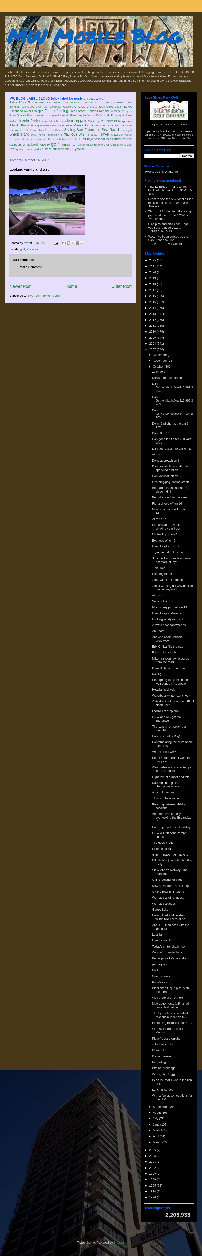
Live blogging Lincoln (166, 546)
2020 (153, 272)
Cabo (31, 106)
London (43, 121)
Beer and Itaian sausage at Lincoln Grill (170, 489)
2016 (153, 296)
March (157, 1142)
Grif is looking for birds (167, 879)
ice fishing (78, 144)
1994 (153, 1191)
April (156, 1136)
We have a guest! (164, 903)
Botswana (117, 102)
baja (90, 139)
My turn (157, 970)
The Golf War (74, 134)
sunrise (47, 149)
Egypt (128, 106)
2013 (153, 313)
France (91, 111)
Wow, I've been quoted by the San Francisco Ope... (168, 238)
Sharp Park (19, 134)
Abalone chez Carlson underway (167, 638)
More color (159, 1050)
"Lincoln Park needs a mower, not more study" (172, 560)
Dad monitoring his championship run (166, 784)
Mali (52, 121)
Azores (105, 102)
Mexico (61, 121)
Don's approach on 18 (167, 377)
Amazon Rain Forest (48, 102)
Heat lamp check (163, 689)
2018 (153, 284)
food (34, 144)
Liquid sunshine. (163, 940)
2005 (153, 1155)
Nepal (38, 125)
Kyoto (121, 115)
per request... (161, 964)
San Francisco (88, 130)
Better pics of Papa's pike (169, 958)
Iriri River (71, 115)
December (160, 355)
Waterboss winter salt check (171, 695)
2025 (153, 260)
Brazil (128, 102)
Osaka (78, 125)
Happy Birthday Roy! (166, 736)
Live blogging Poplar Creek (170, 482)
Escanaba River (20, 111)
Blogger (119, 1242)
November (160, 360)
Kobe (114, 115)
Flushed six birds (163, 848)
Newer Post (20, 286)
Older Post (121, 286)
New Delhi (50, 125)
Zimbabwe (61, 138)
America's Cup (91, 102)
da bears (15, 144)
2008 (153, 343)
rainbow (118, 144)
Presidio (32, 249)
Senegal (126, 130)
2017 (153, 290)
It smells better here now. (169, 668)
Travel (104, 134)
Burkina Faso (17, 106)
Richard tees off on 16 (167, 503)
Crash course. (161, 976)
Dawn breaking (162, 1056)
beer (117, 139)
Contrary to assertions (167, 952)
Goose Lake (160, 909)
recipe (128, 144)
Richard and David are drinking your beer (167, 526)
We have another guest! (168, 897)
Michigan (76, 120)
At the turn (159, 454)
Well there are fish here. (168, 997)
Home (71, 286)
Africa (13, 102)
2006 (153, 1150)
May (156, 1130)
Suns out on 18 (162, 601)
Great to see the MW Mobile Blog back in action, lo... (170, 201)
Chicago (79, 106)
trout (65, 149)
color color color (163, 1044)
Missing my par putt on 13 (169, 607)
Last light (158, 934)
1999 (153, 1173)
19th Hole (158, 371)
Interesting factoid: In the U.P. (172, 1023)
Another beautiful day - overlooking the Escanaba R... (171, 817)
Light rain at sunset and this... (172, 777)
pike (97, 144)
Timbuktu (91, 134)
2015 (153, 302)
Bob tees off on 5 (163, 540)
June (156, 1124)
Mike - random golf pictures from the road (170, 660)
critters (127, 139)
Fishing (62, 111)
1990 (153, 1197)
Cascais (68, 106)
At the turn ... (160, 519)
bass (109, 139)
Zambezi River (46, 139)
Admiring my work (164, 751)
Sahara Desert (54, 130)
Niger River (65, 125)
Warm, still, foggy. (164, 1074)
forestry (44, 144)
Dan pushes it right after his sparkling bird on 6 (170, 468)
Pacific (89, 125)
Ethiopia (37, 111)
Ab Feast (158, 631)
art (84, 139)
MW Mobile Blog (94, 36)
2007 (153, 349)
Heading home (162, 574)
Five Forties (78, 111)
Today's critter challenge (168, 946)
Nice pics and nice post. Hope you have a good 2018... (168, 225)
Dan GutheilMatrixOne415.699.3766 (172, 387)
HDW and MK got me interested (166, 718)
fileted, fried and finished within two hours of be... (170, 917)
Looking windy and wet (167, 619)
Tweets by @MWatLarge (161, 171)
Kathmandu (103, 115)
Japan (82, 115)
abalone (75, 139)
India (61, 115)
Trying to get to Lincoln (167, 552)
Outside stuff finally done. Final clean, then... (173, 703)
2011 (153, 325)
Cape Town (42, 107)
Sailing (69, 130)
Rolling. (157, 674)
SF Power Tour (34, 130)
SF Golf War (181, 124)
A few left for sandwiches (169, 625)
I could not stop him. (165, 711)
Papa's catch (160, 982)
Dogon (118, 106)
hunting (66, 144)
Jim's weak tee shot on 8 (168, 579)
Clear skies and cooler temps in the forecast (171, 769)
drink (26, 144)
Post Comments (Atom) (44, 295)
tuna (72, 149)
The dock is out (162, 842)
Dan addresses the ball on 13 (172, 448)
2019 (153, 278)
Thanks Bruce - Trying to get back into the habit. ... (167, 188)
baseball (99, 139)
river (12, 149)
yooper (79, 149)
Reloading (159, 1062)
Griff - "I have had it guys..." (170, 854)
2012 (153, 320)
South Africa (38, 134)
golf (55, 144)
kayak (89, 144)
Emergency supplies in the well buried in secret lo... (170, 681)
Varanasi (31, 138)
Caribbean (55, 106)
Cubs (109, 106)
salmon (29, 149)
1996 (153, 1179)
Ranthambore (123, 125)
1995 (153, 1185)
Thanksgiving (55, 134)
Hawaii (38, 115)
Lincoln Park (27, 121)
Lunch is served (162, 1089)
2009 (153, 337)
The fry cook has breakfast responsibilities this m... (170, 1015)
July (156, 1118)
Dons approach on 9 (165, 460)
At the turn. (159, 595)
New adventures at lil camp (170, 886)
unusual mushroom (165, 792)
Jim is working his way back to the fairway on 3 (172, 587)
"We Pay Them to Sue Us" (176, 138)
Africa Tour (26, 102)
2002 (153, 1167)
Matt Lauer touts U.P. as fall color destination (170, 1005)
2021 (153, 266)
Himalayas (50, 115)
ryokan (20, 149)
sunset (57, 149)
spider (37, 149)
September (161, 1106)
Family (49, 111)
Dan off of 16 (160, 433)
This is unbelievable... (166, 798)
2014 (153, 308)
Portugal (108, 125)
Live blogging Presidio (167, 613)
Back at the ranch (164, 652)
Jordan (91, 115)
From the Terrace (109, 111)
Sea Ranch (111, 130)
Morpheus (108, 121)
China (90, 106)
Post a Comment (30, 267)
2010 (153, 331)
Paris (98, 125)
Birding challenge (163, 1068)
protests (106, 144)
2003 (153, 1161)
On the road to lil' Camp (168, 891)
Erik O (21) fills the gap (167, 646)
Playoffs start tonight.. (166, 1038)
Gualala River (25, 115)
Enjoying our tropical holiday (171, 827)
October (159, 366)
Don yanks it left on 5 (166, 476)
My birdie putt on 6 (164, 534)
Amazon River (72, 102)
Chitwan (100, 106)
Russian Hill (16, 130)
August (158, 1112)
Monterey (93, 121)
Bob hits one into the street (170, 497)
